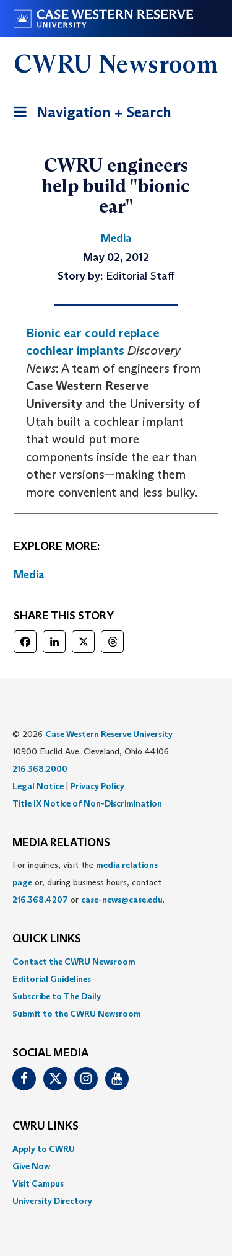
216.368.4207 (40, 899)
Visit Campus (38, 1183)
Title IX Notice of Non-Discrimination (87, 803)
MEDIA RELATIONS (61, 843)
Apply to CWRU (43, 1148)
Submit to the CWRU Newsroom (76, 1013)
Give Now (31, 1166)
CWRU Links (45, 1126)
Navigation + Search (88, 114)
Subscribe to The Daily (56, 996)
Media (29, 575)
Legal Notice (38, 786)
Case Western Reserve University (109, 734)
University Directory (52, 1200)
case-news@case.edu (122, 899)
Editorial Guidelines (51, 978)
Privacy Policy (97, 786)
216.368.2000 (39, 768)
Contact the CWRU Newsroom (73, 961)
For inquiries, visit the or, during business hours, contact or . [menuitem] (88, 882)
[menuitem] (116, 961)
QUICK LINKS (46, 939)
